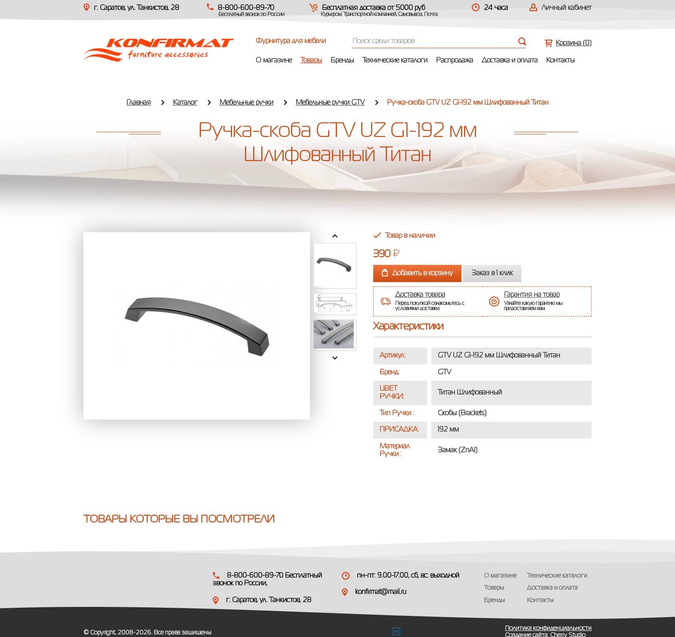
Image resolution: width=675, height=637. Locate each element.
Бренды (342, 61)
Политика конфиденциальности (548, 628)
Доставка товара (420, 295)
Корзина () (573, 43)
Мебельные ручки (246, 103)
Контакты (560, 61)
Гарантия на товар (532, 295)
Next (335, 358)
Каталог (185, 103)
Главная (139, 103)
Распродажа (454, 61)
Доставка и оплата (510, 61)
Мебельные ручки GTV (330, 103)
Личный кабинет (566, 8)
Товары (311, 61)
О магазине (274, 61)
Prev (335, 236)
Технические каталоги (394, 61)
